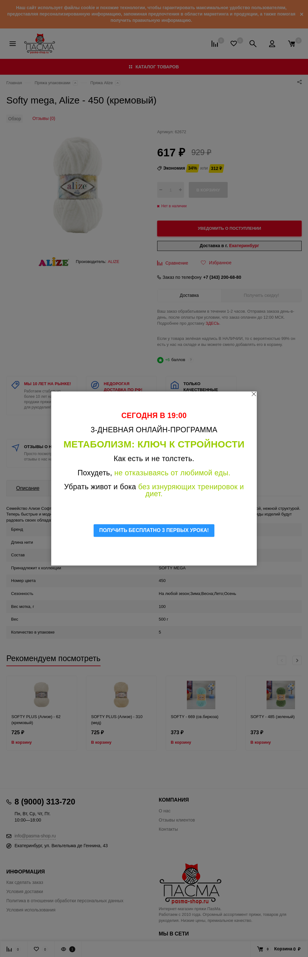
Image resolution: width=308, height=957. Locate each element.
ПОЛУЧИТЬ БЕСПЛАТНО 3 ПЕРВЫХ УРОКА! (154, 530)
